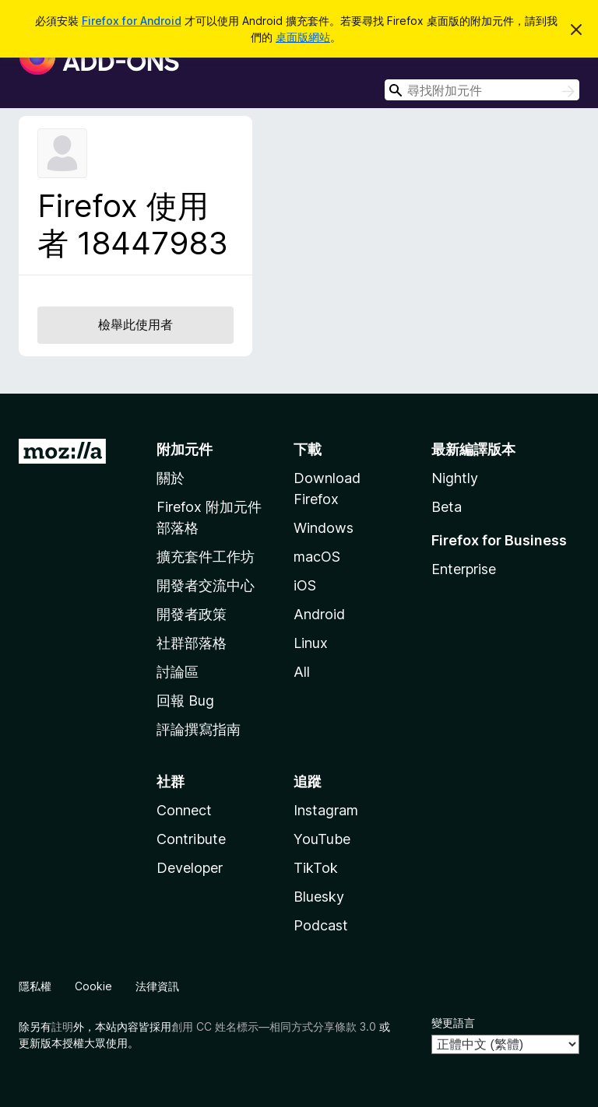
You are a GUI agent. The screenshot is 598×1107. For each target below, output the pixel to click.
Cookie (93, 986)
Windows (324, 528)
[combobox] (482, 89)
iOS (305, 585)
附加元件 (185, 449)
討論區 (178, 672)
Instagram (326, 810)
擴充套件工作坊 (206, 556)
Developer (190, 868)
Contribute (191, 839)
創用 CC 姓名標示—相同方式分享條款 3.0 (273, 1026)
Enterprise (463, 569)
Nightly (454, 478)
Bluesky (319, 896)
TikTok (316, 868)
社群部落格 (192, 643)
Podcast (321, 925)
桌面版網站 (303, 37)
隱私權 (35, 986)
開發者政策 (192, 614)
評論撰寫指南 (199, 729)
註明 (62, 1026)
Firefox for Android (131, 20)
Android (319, 614)
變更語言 (453, 1022)
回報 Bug (185, 700)
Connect (184, 810)
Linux (311, 643)
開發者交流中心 (206, 585)
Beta (446, 507)
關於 (171, 478)
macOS (317, 556)
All (302, 672)
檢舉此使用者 (135, 324)
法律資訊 (157, 986)
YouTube (322, 839)
